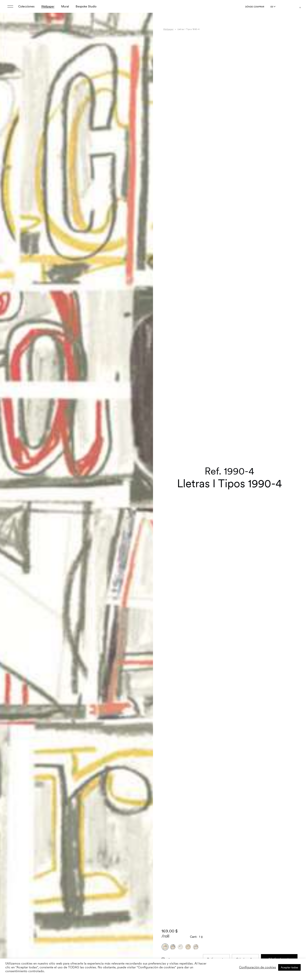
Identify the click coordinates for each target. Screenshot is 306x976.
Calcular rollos (245, 882)
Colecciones (26, 6)
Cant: (193, 860)
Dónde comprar (254, 6)
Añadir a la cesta (279, 882)
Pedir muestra (216, 882)
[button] (144, 499)
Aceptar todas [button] (289, 967)
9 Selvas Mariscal (231, 953)
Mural (65, 6)
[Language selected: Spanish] (273, 6)
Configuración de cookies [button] (257, 967)
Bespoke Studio (86, 6)
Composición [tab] (171, 957)
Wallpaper (47, 6)
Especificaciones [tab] (174, 953)
